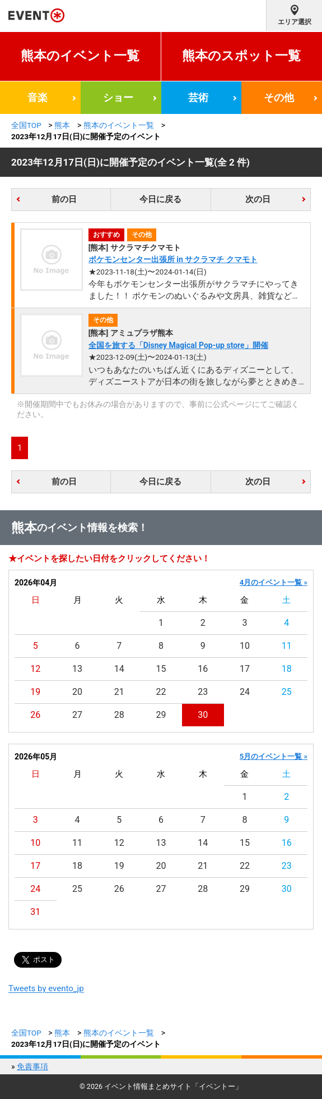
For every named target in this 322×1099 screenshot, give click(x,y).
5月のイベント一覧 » (273, 756)
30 (203, 714)
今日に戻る (160, 199)
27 (77, 714)
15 (161, 668)
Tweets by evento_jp (46, 988)
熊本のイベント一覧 (80, 55)
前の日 (64, 199)
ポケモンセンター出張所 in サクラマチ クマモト (173, 259)
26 (35, 714)
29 (161, 714)
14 (119, 668)
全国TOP (26, 125)
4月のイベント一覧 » (273, 582)
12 (35, 668)
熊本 (62, 125)
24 (245, 691)
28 (119, 714)
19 (35, 691)
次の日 (257, 199)
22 (161, 691)
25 (287, 691)
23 (203, 691)
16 (203, 668)
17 (245, 668)
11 (287, 645)
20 (77, 691)
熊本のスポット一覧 (241, 55)
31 (35, 911)
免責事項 (32, 1066)
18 (287, 668)
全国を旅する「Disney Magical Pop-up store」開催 (178, 345)
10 (245, 645)
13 (77, 668)
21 (119, 691)
